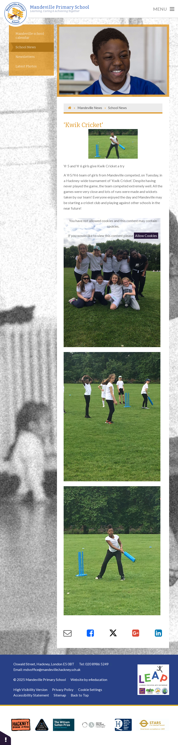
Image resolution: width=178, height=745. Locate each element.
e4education (98, 680)
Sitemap (60, 695)
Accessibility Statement (31, 695)
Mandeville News (89, 108)
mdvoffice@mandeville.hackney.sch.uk (52, 670)
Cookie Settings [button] (90, 690)
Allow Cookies (146, 236)
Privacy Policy (62, 690)
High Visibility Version (30, 690)
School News (117, 108)
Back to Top (80, 695)
